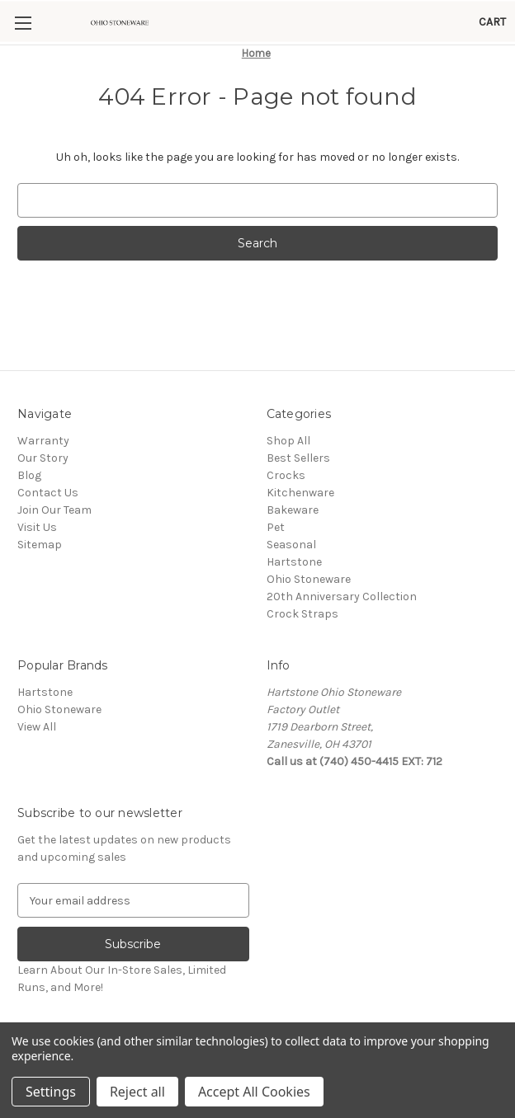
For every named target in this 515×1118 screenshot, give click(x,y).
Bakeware (293, 510)
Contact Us (47, 493)
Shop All (288, 441)
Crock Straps (302, 614)
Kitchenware (300, 493)
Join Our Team (54, 510)
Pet (276, 527)
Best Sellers (298, 458)
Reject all (137, 1092)
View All (36, 727)
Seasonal (291, 545)
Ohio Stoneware (309, 579)
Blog (29, 475)
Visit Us (37, 527)
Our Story (43, 458)
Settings (51, 1092)
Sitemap (39, 545)
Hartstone (294, 562)
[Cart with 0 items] (492, 22)
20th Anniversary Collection (342, 597)
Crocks (286, 475)
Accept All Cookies (254, 1092)
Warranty (43, 441)
